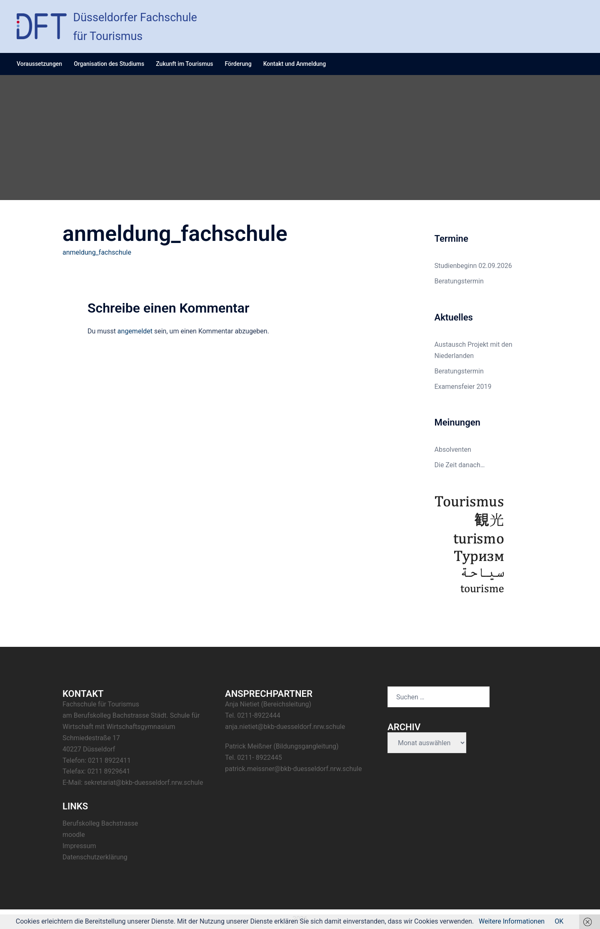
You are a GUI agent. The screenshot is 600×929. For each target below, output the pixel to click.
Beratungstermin (459, 281)
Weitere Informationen (512, 921)
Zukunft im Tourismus (184, 63)
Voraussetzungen (39, 63)
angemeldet (135, 331)
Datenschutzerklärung (95, 857)
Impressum (79, 846)
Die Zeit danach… (460, 465)
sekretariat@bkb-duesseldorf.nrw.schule (143, 782)
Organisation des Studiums (109, 63)
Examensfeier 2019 (463, 387)
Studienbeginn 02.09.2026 (473, 266)
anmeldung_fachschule (96, 252)
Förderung (238, 63)
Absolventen (453, 449)
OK (559, 921)
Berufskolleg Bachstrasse (100, 823)
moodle (73, 835)
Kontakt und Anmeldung (294, 63)
